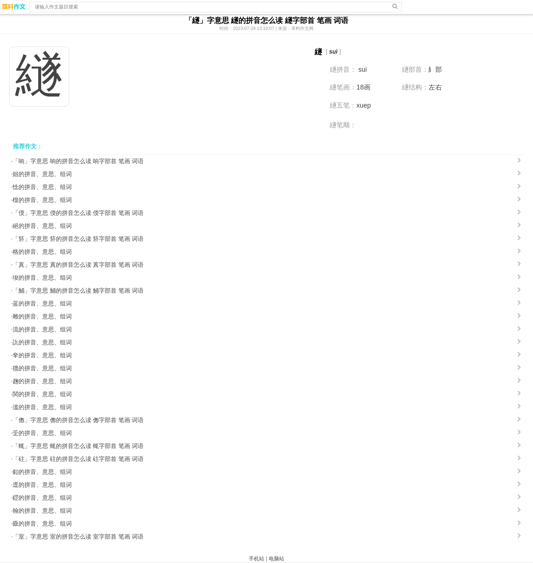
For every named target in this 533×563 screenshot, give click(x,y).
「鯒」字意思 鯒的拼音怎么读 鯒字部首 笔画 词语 (78, 290)
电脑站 (276, 559)
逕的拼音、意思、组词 (42, 485)
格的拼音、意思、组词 (42, 252)
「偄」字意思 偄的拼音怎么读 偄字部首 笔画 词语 (78, 213)
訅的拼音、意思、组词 (42, 342)
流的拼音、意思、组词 (42, 329)
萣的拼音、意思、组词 (42, 433)
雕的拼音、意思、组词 (42, 316)
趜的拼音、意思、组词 (42, 381)
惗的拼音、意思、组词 (42, 187)
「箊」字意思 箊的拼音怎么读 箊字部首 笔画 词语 (78, 239)
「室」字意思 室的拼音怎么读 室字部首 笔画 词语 (78, 536)
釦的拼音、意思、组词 (42, 472)
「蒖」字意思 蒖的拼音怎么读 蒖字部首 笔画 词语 (78, 265)
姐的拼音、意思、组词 (42, 174)
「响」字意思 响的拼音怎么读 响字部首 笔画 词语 (78, 161)
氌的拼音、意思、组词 (42, 368)
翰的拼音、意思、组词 (42, 511)
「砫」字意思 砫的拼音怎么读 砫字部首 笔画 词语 (78, 459)
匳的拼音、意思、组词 (42, 523)
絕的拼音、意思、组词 (42, 226)
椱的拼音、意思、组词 (42, 200)
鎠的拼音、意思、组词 (42, 498)
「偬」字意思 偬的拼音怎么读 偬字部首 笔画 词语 (78, 420)
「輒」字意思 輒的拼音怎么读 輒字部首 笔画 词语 (78, 446)
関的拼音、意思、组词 (42, 394)
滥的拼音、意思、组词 (42, 407)
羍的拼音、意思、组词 (42, 355)
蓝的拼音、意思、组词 (42, 303)
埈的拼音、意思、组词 (42, 277)
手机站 (256, 559)
